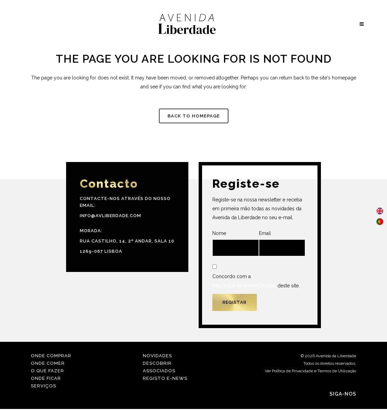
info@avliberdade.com (110, 215)
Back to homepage (193, 116)
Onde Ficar (46, 378)
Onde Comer (48, 363)
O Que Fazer (47, 370)
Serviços (43, 385)
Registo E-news (165, 378)
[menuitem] (380, 211)
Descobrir (157, 363)
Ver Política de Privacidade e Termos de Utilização (310, 371)
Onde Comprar (51, 355)
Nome (235, 243)
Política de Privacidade (244, 285)
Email (282, 243)
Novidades (157, 355)
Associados (159, 370)
